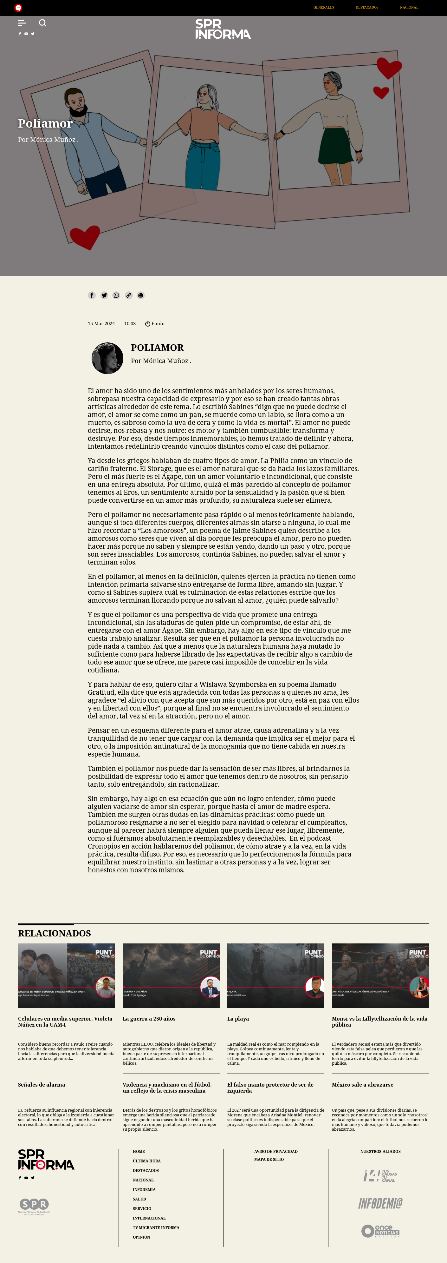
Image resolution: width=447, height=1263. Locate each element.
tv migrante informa (156, 1227)
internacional (149, 1218)
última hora (147, 1161)
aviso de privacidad (276, 1151)
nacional (143, 1180)
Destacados (380, 7)
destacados (146, 1170)
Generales (337, 7)
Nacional (423, 7)
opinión (141, 1237)
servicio (142, 1208)
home (139, 1151)
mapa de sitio (269, 1159)
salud (139, 1199)
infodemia (144, 1189)
